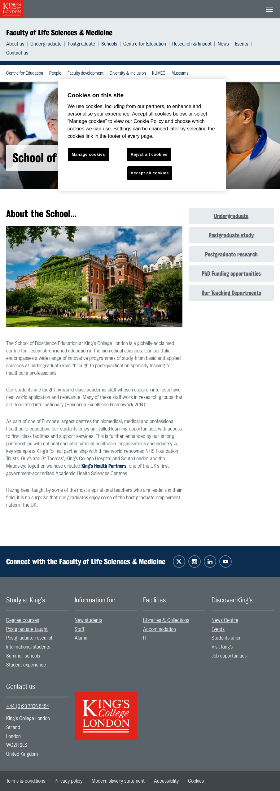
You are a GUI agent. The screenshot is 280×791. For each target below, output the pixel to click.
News (223, 44)
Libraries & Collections (166, 620)
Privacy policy (68, 781)
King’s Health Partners (103, 466)
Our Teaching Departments (231, 293)
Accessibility (166, 781)
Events (241, 44)
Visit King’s (222, 647)
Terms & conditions (25, 781)
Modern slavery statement (118, 781)
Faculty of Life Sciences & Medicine (59, 32)
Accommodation (159, 629)
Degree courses (22, 620)
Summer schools (23, 655)
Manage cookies (88, 154)
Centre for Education (144, 44)
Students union (227, 638)
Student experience (26, 664)
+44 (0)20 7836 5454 (27, 706)
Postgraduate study (231, 235)
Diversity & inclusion (128, 73)
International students (28, 647)
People (55, 73)
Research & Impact (192, 44)
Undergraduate (46, 44)
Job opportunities (229, 655)
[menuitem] (18, 44)
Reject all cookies (149, 154)
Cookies (196, 781)
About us (15, 44)
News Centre (225, 620)
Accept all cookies (150, 173)
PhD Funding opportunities (231, 273)
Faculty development (85, 73)
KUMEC (158, 73)
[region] (142, 135)
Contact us (17, 52)
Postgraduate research (231, 254)
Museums (180, 73)
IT (145, 638)
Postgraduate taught (27, 629)
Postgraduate (81, 44)
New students (88, 620)
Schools (109, 44)
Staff (79, 629)
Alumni (81, 638)
